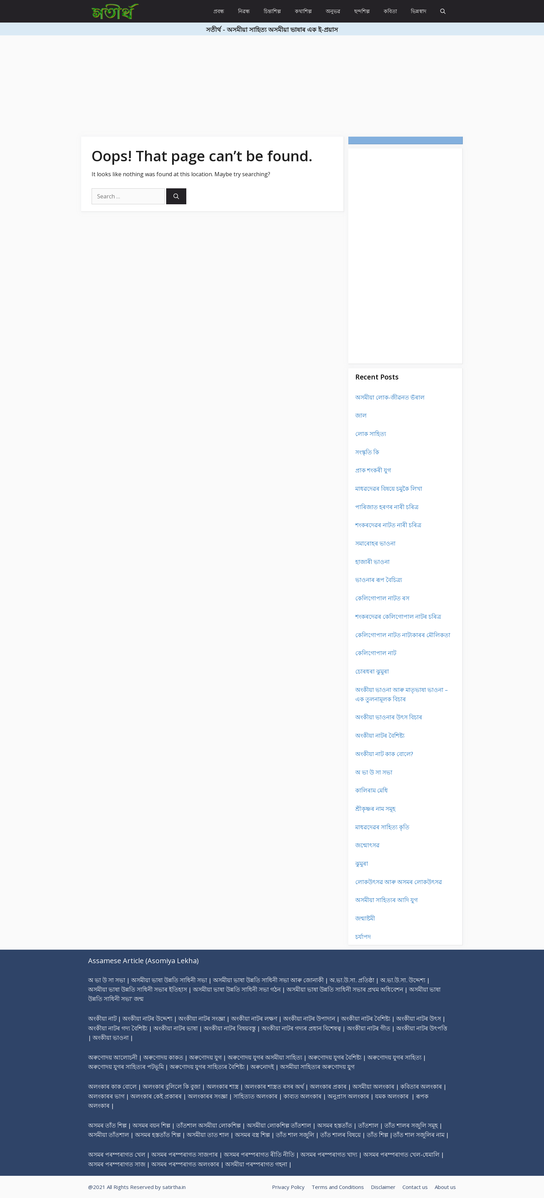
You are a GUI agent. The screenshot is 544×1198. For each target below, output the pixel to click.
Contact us (415, 1186)
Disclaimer (383, 1186)
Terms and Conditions (338, 1186)
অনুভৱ (333, 11)
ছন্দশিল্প (362, 11)
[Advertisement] (208, 83)
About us (445, 1186)
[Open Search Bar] (442, 11)
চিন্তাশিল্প (272, 11)
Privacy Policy (288, 1186)
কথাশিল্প (303, 11)
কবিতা (390, 11)
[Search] (176, 196)
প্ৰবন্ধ (218, 11)
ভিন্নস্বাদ (418, 11)
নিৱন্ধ (244, 11)
